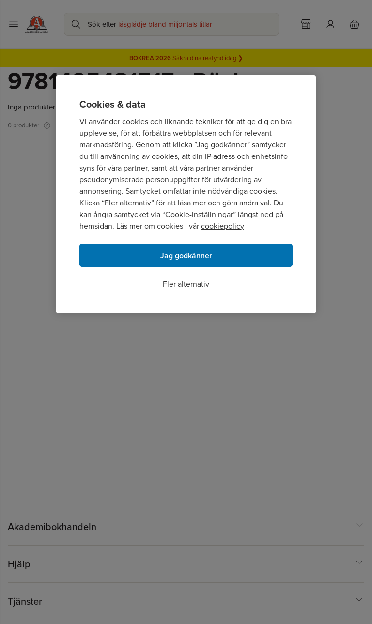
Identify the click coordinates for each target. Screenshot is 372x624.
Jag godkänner (186, 255)
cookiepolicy (222, 226)
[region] (186, 194)
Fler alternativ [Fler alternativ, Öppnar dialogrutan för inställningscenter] (186, 284)
